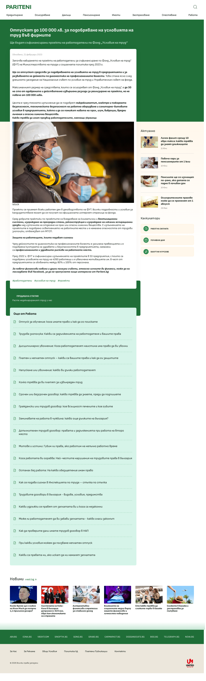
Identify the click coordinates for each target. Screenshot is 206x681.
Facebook (38, 271)
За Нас (13, 651)
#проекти (64, 280)
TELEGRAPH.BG (171, 637)
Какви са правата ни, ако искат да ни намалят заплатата (57, 555)
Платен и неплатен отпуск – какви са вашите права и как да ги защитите (68, 358)
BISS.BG (154, 637)
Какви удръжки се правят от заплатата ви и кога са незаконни (60, 506)
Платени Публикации (96, 651)
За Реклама (29, 651)
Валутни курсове (156, 251)
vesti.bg (30, 579)
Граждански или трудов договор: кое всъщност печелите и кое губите (66, 406)
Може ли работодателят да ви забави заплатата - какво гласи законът (66, 518)
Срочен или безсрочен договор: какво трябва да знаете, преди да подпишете (70, 394)
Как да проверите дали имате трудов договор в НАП (54, 531)
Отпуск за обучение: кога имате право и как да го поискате (58, 322)
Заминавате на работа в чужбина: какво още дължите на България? (63, 418)
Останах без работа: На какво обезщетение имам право (56, 470)
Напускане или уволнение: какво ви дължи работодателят (57, 370)
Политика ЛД (71, 651)
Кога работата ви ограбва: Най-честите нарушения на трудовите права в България (75, 458)
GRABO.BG (93, 637)
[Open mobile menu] (195, 7)
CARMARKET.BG (112, 637)
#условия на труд (44, 280)
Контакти (120, 651)
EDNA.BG (27, 637)
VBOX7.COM (43, 637)
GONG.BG (78, 637)
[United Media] (190, 663)
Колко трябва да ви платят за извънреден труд (51, 382)
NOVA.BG (189, 637)
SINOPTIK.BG (61, 637)
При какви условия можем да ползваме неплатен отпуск (55, 543)
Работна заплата (155, 228)
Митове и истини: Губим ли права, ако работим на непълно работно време (68, 446)
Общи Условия (49, 651)
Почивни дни (154, 240)
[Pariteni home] (18, 7)
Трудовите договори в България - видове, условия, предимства (60, 494)
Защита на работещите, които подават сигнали (42, 237)
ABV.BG (13, 637)
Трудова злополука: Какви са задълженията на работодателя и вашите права (70, 334)
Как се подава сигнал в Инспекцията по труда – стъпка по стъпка (63, 482)
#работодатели (22, 280)
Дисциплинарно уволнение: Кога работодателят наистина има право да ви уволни (73, 346)
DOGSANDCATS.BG (135, 637)
